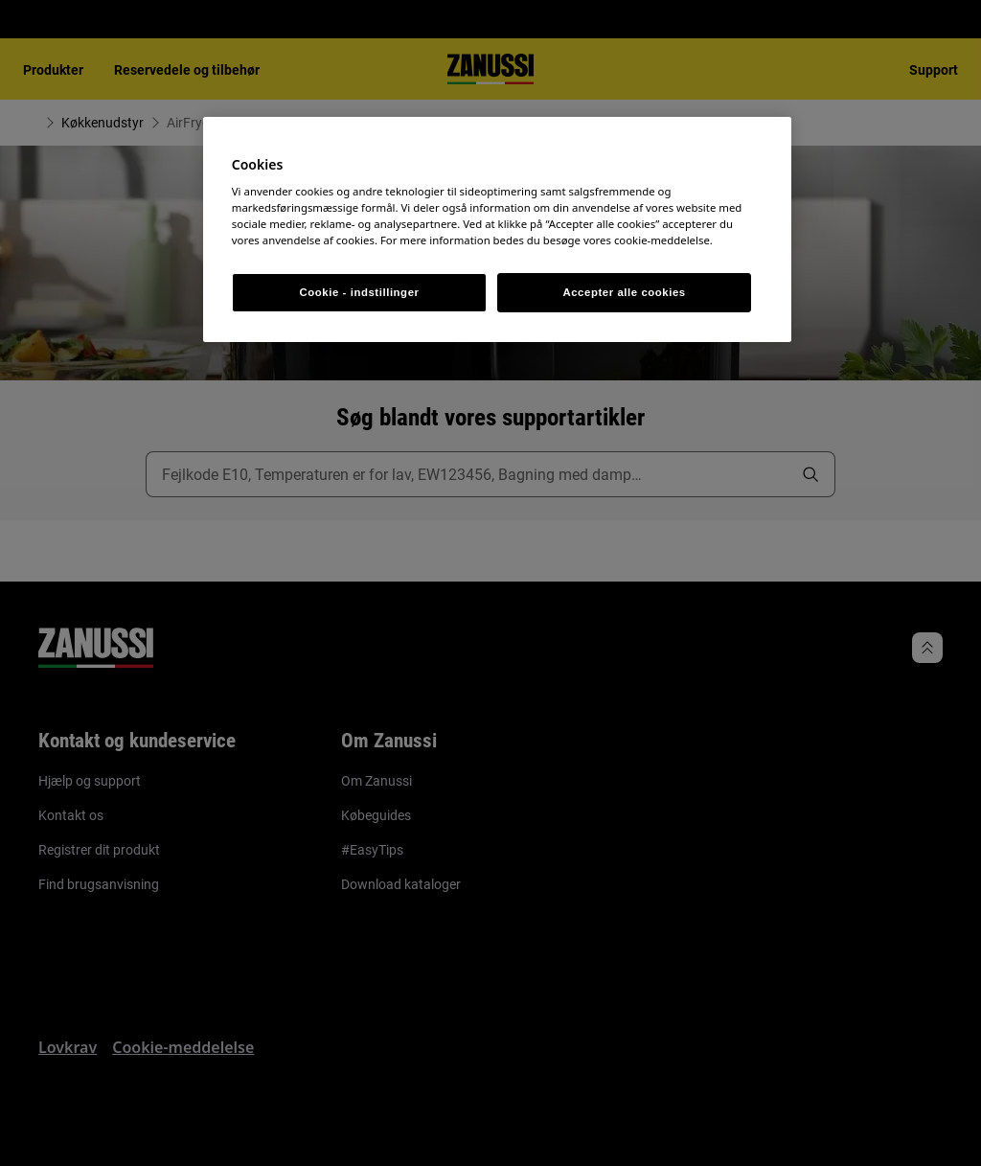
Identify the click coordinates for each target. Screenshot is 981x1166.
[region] (497, 230)
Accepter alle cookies (623, 292)
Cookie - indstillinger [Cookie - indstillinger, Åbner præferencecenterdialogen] (360, 292)
